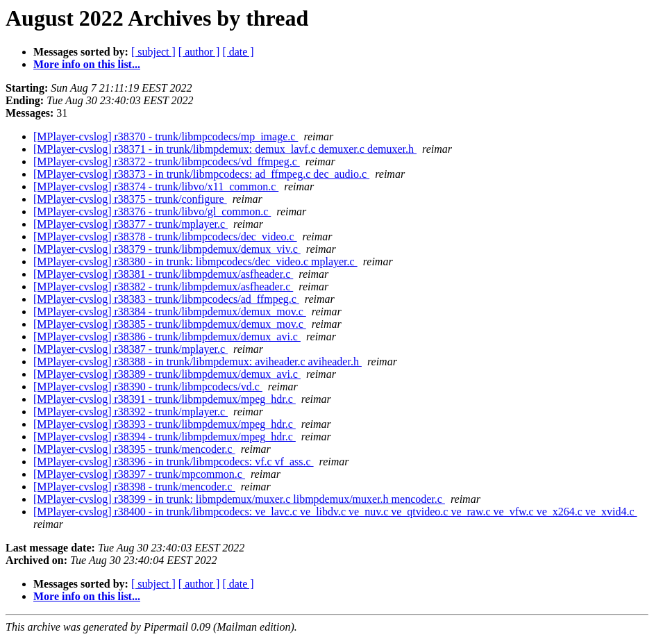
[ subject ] (153, 52)
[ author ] (199, 52)
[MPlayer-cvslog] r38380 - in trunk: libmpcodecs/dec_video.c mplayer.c (195, 261)
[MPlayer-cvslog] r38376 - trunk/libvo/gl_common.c (152, 211)
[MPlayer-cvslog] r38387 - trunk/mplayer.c (130, 349)
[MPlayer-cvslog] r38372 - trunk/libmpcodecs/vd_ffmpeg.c (166, 161)
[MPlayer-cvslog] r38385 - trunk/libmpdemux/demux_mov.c (169, 324)
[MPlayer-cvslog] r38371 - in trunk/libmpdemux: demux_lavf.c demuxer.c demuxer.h (225, 149)
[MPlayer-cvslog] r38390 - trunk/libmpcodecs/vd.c (147, 386)
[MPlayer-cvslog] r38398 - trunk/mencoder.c (134, 486)
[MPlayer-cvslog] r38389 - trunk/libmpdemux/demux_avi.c (167, 374)
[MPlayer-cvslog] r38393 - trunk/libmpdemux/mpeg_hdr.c (164, 424)
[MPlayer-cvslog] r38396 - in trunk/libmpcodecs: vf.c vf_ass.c (173, 461)
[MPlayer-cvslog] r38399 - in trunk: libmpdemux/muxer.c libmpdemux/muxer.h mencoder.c (239, 499)
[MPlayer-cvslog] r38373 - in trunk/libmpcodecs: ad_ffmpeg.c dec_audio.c (201, 174)
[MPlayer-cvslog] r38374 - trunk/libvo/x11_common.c (155, 186)
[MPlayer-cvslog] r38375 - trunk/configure (130, 199)
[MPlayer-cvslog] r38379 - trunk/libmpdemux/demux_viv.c (167, 249)
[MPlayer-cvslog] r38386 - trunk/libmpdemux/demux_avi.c (167, 336)
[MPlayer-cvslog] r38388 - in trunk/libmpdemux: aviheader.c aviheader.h (197, 361)
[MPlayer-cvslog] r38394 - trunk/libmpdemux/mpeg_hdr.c (164, 436)
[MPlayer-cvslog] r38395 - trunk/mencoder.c (134, 449)
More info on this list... (86, 64)
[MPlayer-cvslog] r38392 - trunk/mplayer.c (130, 411)
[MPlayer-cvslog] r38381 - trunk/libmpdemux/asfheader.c (163, 274)
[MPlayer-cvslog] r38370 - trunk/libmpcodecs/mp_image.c (165, 136)
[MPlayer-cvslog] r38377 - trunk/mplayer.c (130, 224)
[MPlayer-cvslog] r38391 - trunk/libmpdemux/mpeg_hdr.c (164, 399)
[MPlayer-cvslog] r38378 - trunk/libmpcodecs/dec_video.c (165, 236)
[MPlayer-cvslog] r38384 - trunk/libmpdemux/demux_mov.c (169, 311)
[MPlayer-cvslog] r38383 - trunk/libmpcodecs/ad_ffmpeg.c (166, 299)
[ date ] (237, 52)
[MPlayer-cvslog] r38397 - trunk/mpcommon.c (139, 474)
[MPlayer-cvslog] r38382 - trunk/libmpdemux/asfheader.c (163, 286)
